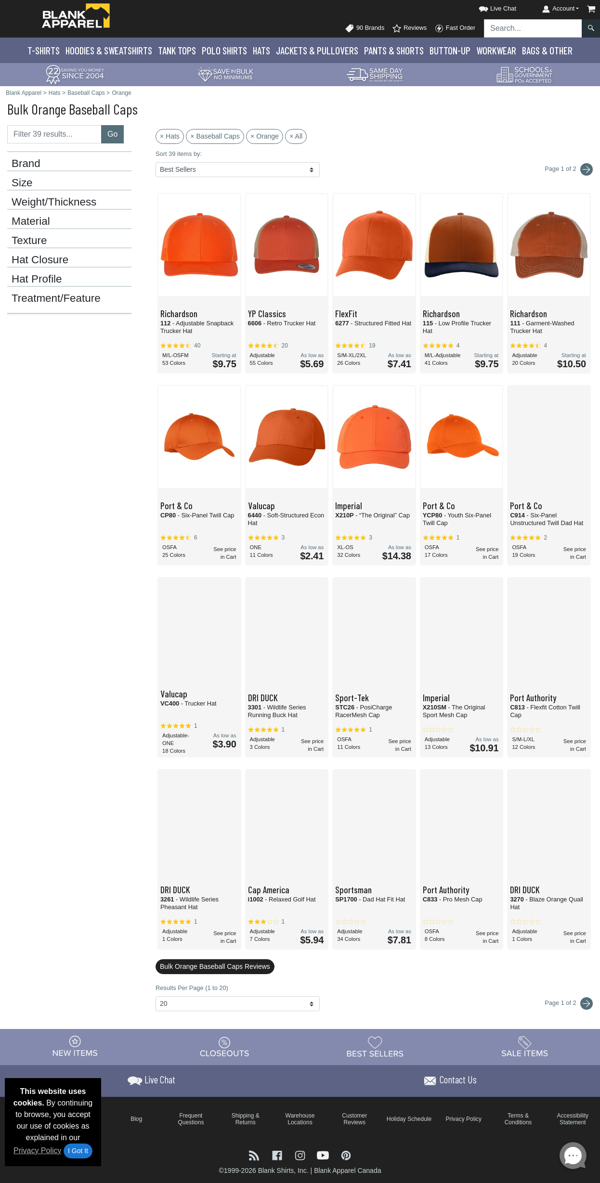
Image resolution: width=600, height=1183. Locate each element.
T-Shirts (43, 50)
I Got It (78, 1151)
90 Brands (364, 28)
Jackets (317, 50)
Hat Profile (37, 279)
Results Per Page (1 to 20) (192, 987)
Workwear (496, 50)
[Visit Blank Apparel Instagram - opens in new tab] (301, 1154)
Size (22, 183)
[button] (488, 7)
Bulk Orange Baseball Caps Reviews (215, 966)
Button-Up (450, 50)
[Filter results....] (54, 134)
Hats (261, 50)
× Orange (264, 136)
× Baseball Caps (214, 136)
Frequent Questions (191, 1119)
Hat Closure (40, 260)
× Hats (170, 136)
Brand (26, 163)
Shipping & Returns (246, 1119)
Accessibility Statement (572, 1119)
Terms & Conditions (518, 1119)
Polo (224, 50)
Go (112, 134)
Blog (136, 1119)
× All (295, 136)
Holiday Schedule (409, 1119)
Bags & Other (547, 50)
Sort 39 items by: (179, 153)
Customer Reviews (354, 1119)
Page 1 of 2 (569, 1003)
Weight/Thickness (54, 202)
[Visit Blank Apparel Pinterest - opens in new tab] (346, 1154)
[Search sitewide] (533, 28)
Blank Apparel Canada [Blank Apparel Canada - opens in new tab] (347, 1170)
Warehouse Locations (300, 1119)
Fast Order (454, 28)
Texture (29, 240)
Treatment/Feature (56, 298)
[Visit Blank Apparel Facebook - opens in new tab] (278, 1154)
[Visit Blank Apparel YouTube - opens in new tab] (324, 1154)
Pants (394, 50)
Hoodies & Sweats (108, 50)
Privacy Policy (37, 1150)
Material (31, 221)
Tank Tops (177, 50)
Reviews (409, 28)
